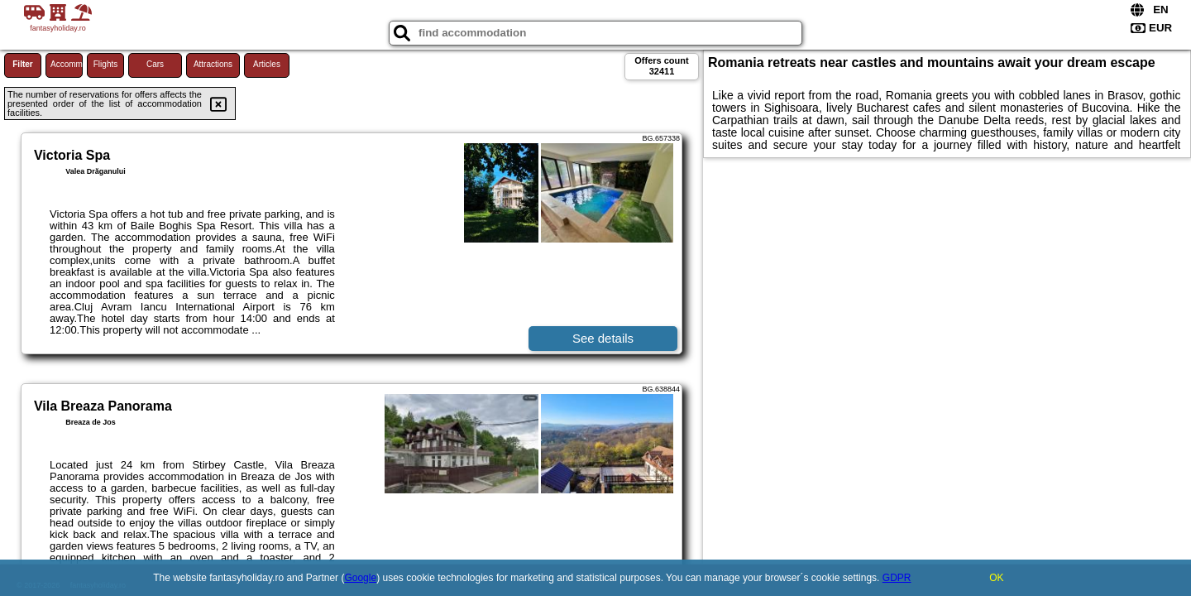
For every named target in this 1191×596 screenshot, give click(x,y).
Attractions (213, 64)
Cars (155, 64)
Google (360, 578)
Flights (105, 64)
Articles (266, 64)
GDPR (896, 578)
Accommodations (66, 64)
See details (603, 338)
